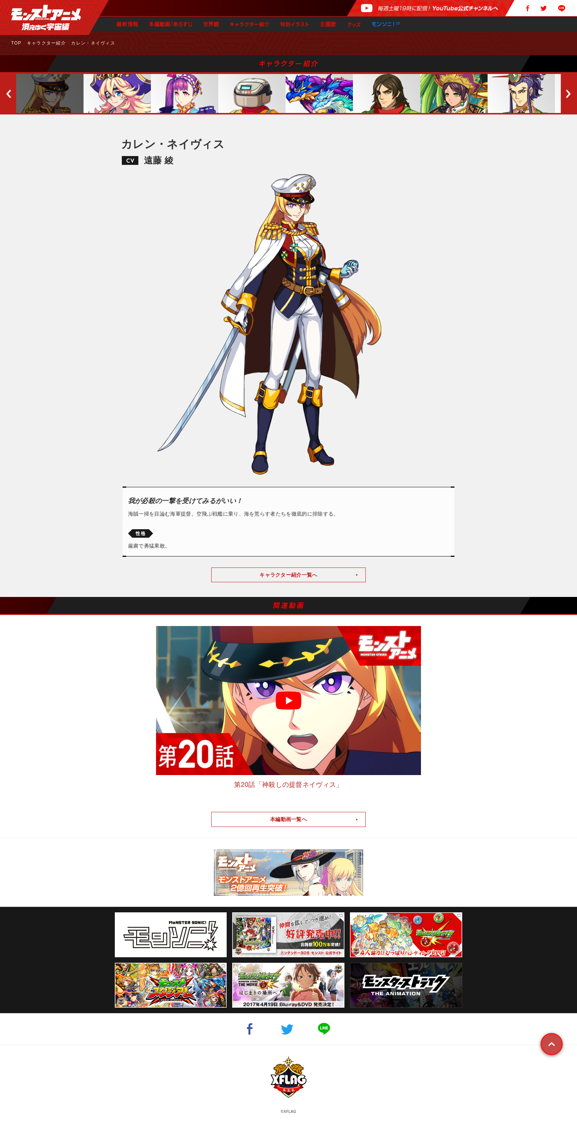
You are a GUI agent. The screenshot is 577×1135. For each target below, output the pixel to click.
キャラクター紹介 (46, 43)
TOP (16, 43)
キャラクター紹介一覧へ (288, 575)
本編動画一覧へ (288, 819)
